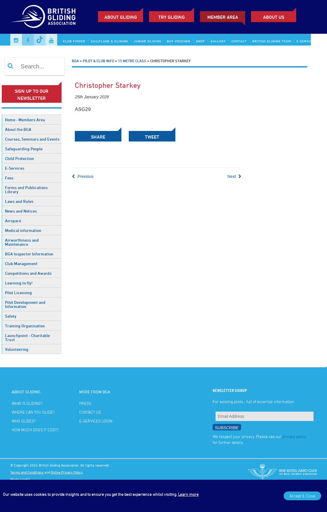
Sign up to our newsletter (31, 94)
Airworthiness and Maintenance (22, 242)
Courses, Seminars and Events (32, 139)
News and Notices (21, 210)
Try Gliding (171, 17)
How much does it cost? (35, 429)
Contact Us (90, 412)
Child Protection (19, 158)
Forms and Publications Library (26, 189)
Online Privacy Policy (67, 472)
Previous (82, 176)
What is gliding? (27, 403)
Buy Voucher (178, 41)
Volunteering (16, 349)
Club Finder (74, 41)
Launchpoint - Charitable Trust (27, 337)
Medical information (23, 230)
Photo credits (20, 479)
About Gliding (120, 17)
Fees (9, 177)
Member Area (222, 17)
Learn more (188, 494)
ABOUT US (273, 17)
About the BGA (18, 129)
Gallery (218, 41)
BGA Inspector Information (29, 253)
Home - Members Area (25, 119)
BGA (75, 60)
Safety (10, 316)
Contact (239, 41)
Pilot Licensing (18, 292)
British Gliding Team (271, 41)
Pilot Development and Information (25, 304)
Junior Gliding (147, 41)
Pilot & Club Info (98, 60)
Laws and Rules (19, 201)
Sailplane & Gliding (109, 41)
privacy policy (294, 436)
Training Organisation (25, 325)
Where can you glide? (33, 412)
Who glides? (24, 420)
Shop (200, 41)
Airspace (13, 220)
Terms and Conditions (26, 472)
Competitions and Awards (28, 273)
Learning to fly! (19, 282)
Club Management (21, 263)
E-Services (14, 168)
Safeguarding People (24, 148)
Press (85, 403)
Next (235, 176)
